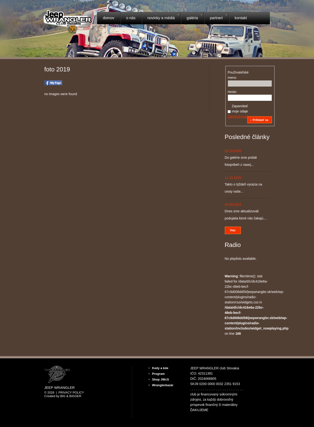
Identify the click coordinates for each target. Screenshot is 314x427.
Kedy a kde (160, 368)
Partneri (215, 18)
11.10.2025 (233, 178)
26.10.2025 (233, 151)
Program (158, 374)
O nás (131, 18)
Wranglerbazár (162, 385)
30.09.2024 (233, 204)
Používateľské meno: (236, 74)
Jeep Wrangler (59, 388)
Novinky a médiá (160, 18)
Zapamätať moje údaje (240, 108)
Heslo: (232, 92)
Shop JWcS (160, 379)
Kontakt (241, 18)
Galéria (191, 18)
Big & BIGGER (70, 396)
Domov (108, 18)
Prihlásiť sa (260, 120)
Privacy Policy (71, 392)
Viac (233, 230)
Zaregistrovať (237, 116)
